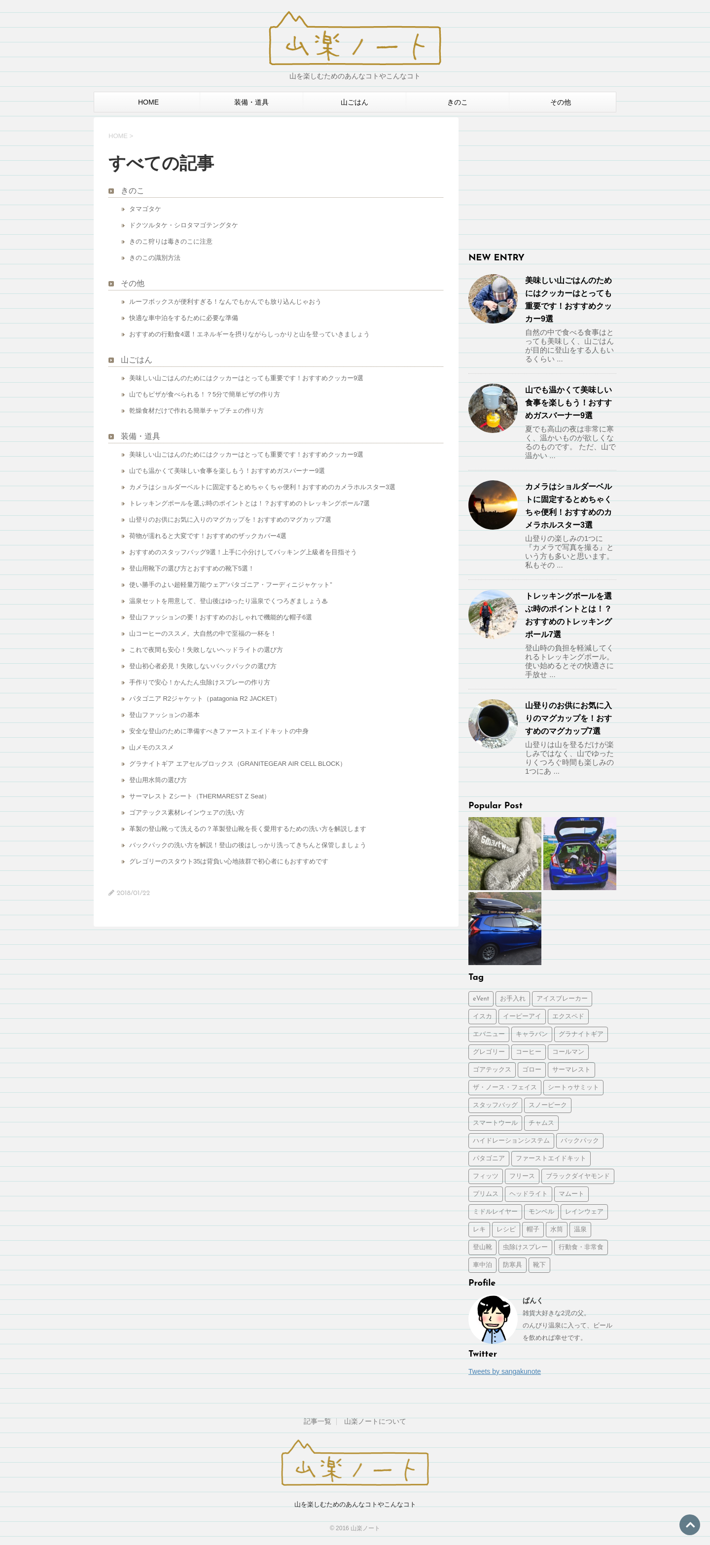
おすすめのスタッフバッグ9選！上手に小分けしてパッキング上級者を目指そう (243, 552)
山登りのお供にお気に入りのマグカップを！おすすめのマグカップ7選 (230, 519)
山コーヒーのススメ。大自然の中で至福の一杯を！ (203, 633)
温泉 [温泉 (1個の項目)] (580, 1229)
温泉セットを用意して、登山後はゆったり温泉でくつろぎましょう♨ (228, 601)
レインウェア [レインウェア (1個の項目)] (584, 1212)
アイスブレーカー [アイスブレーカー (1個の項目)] (562, 999)
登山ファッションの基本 (164, 715)
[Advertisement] (542, 179)
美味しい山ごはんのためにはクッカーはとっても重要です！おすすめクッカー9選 (246, 378)
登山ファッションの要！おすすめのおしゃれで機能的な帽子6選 (220, 617)
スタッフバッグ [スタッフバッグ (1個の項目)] (495, 1105)
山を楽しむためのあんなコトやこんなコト (355, 1504)
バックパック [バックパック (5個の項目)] (580, 1141)
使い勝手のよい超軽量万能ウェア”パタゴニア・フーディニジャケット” (230, 584)
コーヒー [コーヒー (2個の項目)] (528, 1052)
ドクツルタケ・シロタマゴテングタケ (183, 225)
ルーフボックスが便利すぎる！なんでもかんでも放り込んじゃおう (225, 301)
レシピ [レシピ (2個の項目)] (506, 1229)
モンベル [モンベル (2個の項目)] (541, 1212)
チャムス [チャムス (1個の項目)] (541, 1123)
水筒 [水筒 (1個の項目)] (556, 1229)
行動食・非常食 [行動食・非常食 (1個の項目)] (581, 1247)
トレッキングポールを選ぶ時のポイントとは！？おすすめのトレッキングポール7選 (249, 503)
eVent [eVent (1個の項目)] (481, 999)
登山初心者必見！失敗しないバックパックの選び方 (203, 666)
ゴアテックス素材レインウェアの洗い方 (187, 812)
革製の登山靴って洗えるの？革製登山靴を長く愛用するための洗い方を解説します (247, 828)
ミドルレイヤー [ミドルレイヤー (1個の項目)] (495, 1212)
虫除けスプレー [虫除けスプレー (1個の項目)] (525, 1247)
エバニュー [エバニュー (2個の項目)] (489, 1034)
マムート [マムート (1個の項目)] (571, 1194)
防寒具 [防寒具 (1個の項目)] (512, 1265)
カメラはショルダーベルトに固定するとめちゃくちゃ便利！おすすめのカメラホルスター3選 (262, 487)
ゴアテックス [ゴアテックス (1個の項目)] (492, 1070)
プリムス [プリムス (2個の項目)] (485, 1194)
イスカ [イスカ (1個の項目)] (482, 1016)
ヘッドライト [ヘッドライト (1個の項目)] (528, 1194)
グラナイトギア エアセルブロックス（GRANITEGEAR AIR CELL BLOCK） (237, 763)
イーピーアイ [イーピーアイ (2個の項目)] (522, 1016)
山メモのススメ (151, 747)
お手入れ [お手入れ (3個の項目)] (513, 999)
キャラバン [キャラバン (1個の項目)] (532, 1034)
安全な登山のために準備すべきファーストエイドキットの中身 (219, 731)
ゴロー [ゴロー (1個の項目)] (531, 1070)
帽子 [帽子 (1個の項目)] (533, 1229)
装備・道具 (251, 102)
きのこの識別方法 (154, 257)
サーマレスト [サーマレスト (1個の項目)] (571, 1070)
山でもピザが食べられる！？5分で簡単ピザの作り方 (204, 394)
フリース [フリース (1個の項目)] (522, 1176)
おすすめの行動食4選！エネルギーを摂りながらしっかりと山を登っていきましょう (249, 334)
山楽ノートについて (375, 1421)
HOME (148, 102)
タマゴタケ (145, 209)
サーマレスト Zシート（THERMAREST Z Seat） (199, 796)
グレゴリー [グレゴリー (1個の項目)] (489, 1052)
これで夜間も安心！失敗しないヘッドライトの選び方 (206, 649)
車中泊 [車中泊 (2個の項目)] (482, 1265)
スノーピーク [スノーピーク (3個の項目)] (548, 1105)
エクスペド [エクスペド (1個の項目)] (568, 1016)
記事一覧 (317, 1421)
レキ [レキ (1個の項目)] (479, 1229)
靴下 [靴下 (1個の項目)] (539, 1265)
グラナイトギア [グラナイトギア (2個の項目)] (581, 1034)
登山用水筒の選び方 (158, 780)
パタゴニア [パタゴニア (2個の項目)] (489, 1158)
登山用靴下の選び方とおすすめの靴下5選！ (191, 568)
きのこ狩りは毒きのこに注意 (171, 241)
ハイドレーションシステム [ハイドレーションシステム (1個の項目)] (511, 1141)
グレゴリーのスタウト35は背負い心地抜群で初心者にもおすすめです (228, 861)
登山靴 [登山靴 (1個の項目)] (482, 1247)
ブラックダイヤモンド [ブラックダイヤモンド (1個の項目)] (578, 1176)
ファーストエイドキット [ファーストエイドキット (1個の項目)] (551, 1158)
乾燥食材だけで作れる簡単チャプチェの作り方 (196, 410)
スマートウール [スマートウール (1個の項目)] (495, 1123)
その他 (560, 102)
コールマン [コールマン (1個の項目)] (568, 1052)
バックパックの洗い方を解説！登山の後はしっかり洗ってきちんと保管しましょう (247, 845)
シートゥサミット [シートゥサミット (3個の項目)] (573, 1087)
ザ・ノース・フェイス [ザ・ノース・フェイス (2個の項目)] (505, 1087)
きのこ (457, 102)
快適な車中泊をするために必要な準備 (183, 318)
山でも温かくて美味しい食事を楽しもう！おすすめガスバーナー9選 (227, 470)
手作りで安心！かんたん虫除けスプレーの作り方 (199, 682)
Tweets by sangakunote (504, 1371)
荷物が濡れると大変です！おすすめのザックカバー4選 (207, 535)
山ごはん (354, 102)
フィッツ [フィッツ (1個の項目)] (485, 1176)
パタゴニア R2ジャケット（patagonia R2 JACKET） (205, 698)
